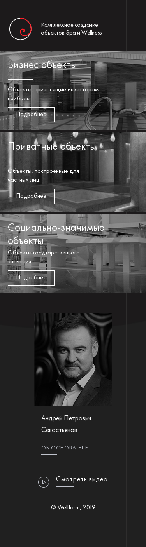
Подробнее (31, 114)
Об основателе (64, 448)
